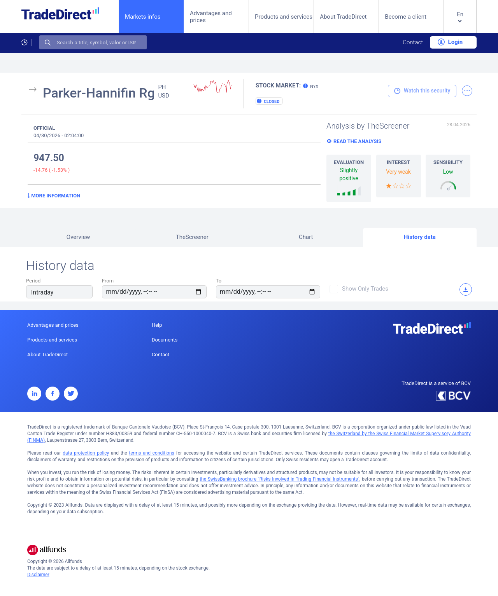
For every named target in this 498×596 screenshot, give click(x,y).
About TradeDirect (343, 16)
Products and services (283, 16)
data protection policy (86, 453)
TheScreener (192, 237)
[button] (460, 22)
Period (33, 281)
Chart (306, 237)
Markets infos (143, 16)
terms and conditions (151, 453)
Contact (413, 42)
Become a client (405, 16)
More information (54, 196)
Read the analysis (357, 141)
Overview (78, 237)
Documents (164, 340)
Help (157, 325)
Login (450, 41)
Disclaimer (38, 574)
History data (420, 237)
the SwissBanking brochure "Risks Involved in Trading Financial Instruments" (279, 479)
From (108, 281)
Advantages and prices (211, 17)
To (219, 281)
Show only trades (365, 288)
